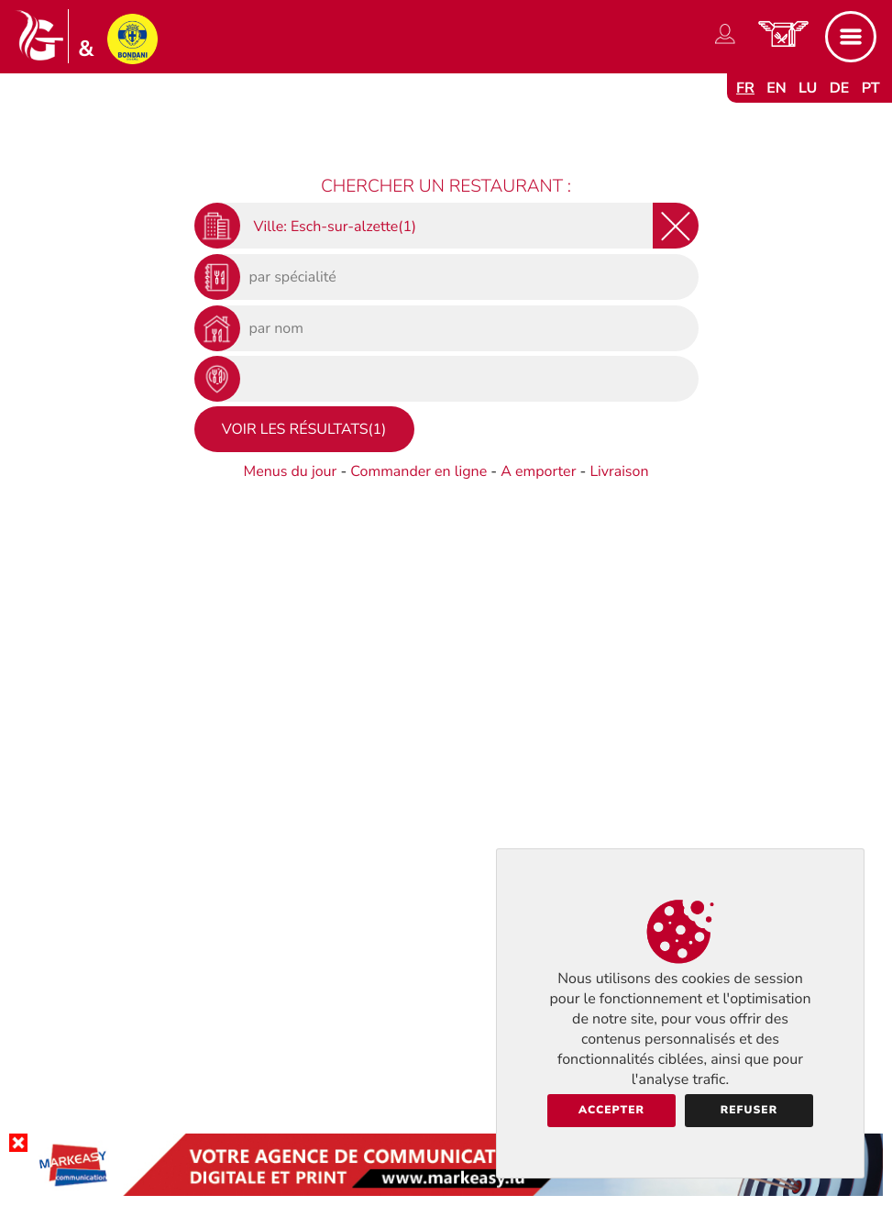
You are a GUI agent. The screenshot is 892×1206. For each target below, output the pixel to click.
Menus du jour (289, 471)
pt (871, 88)
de (840, 88)
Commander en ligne (418, 471)
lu (807, 88)
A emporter (538, 471)
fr (745, 88)
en (776, 88)
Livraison (618, 471)
